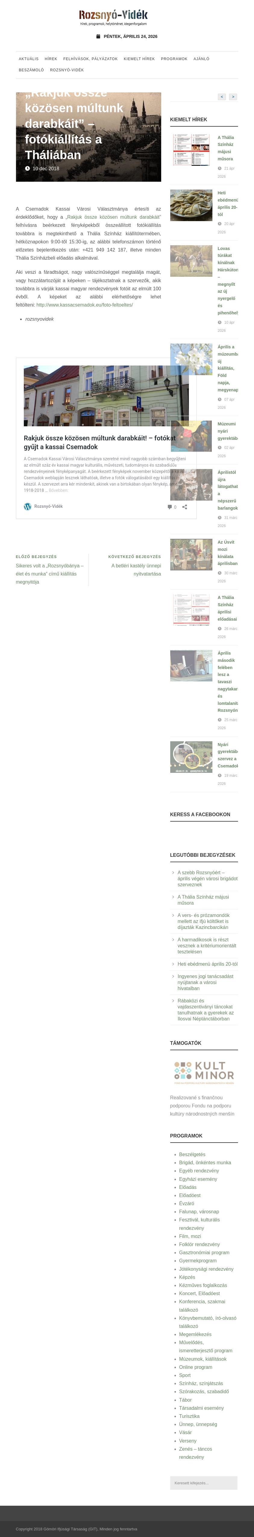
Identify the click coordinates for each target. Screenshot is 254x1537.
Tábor (185, 1400)
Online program (195, 1367)
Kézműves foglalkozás (203, 1285)
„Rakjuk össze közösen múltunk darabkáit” (113, 217)
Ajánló (202, 59)
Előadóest (190, 1195)
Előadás (188, 1187)
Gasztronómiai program (204, 1252)
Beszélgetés (192, 1154)
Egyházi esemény (198, 1179)
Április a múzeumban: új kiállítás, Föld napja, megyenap (231, 368)
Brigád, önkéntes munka (205, 1162)
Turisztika (189, 1416)
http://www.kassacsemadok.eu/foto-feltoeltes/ (84, 304)
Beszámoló (31, 70)
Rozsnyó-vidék (67, 70)
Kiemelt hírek (139, 59)
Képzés (187, 1277)
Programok (174, 59)
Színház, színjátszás (201, 1383)
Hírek (51, 59)
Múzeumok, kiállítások (203, 1359)
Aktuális (29, 59)
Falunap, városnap (199, 1211)
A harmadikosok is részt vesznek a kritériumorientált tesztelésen (207, 945)
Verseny (188, 1440)
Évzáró (186, 1203)
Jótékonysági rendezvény (206, 1269)
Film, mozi (190, 1236)
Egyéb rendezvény (199, 1170)
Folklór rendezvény (199, 1244)
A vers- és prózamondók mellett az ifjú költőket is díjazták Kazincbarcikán (204, 921)
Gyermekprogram (198, 1260)
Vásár (185, 1432)
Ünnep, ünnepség (198, 1424)
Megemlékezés (195, 1334)
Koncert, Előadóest (199, 1293)
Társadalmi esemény (201, 1408)
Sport (185, 1375)
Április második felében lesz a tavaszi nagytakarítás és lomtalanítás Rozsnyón (231, 682)
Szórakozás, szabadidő (204, 1391)
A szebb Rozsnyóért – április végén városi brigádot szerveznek (208, 878)
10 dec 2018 (46, 168)
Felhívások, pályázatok (90, 59)
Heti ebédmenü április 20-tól (208, 964)
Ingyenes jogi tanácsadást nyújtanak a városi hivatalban (206, 982)
